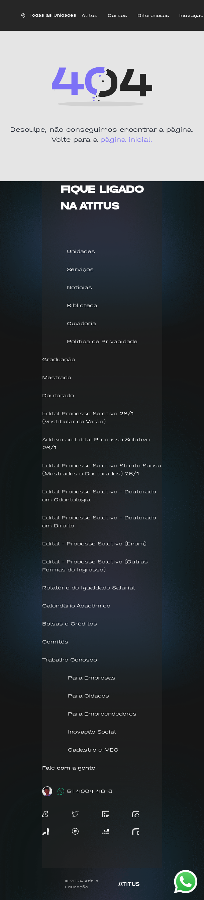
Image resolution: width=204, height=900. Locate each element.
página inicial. (126, 139)
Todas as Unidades (48, 15)
